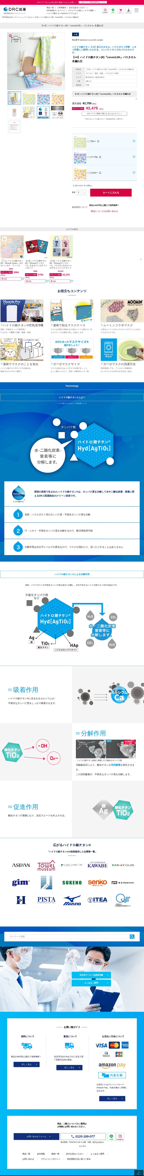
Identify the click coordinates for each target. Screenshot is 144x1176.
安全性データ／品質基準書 (91, 975)
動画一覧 (55, 1154)
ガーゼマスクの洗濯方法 (119, 364)
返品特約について (80, 207)
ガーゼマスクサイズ (66, 364)
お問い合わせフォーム (36, 1136)
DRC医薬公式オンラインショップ (14, 17)
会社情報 (41, 1154)
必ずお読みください (77, 8)
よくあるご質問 (91, 983)
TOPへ (139, 1174)
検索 (132, 936)
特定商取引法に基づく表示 (79, 1159)
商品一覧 (26, 1154)
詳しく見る (27, 1064)
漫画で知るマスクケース (69, 325)
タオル (30, 17)
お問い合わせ (28, 1159)
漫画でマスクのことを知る (21, 364)
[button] (3, 259)
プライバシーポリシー (50, 1159)
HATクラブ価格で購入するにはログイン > (104, 114)
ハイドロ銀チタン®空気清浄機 (23, 325)
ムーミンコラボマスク (118, 325)
